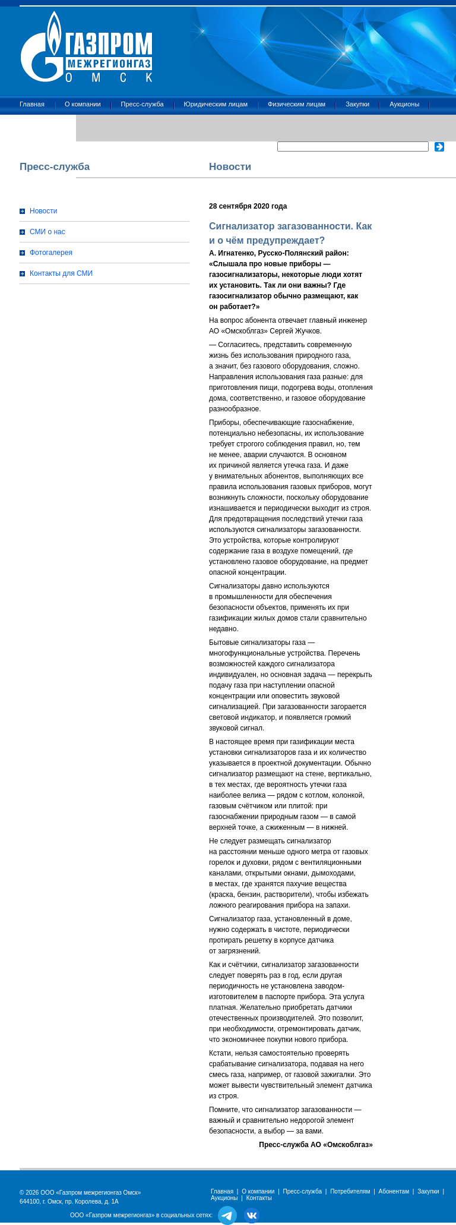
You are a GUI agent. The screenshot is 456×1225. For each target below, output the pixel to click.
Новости (43, 211)
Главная (32, 104)
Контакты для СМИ (61, 273)
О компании (83, 104)
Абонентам (394, 1191)
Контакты (34, 125)
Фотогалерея (51, 252)
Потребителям (350, 1191)
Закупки (357, 104)
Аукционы (404, 104)
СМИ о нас (47, 232)
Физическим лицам (296, 104)
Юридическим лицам (216, 104)
